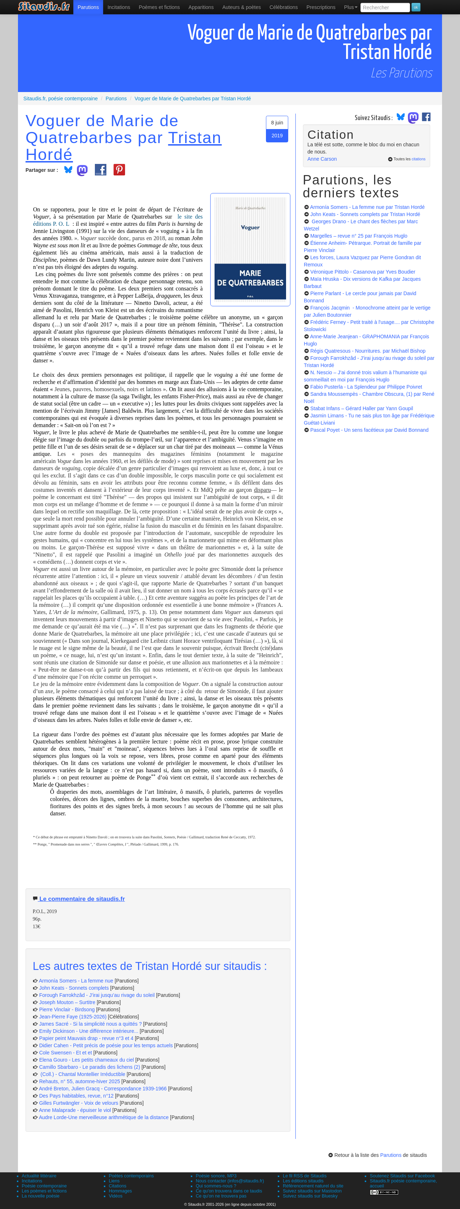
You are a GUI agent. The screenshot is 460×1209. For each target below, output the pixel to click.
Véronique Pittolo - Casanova (362, 272)
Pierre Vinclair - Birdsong (67, 1009)
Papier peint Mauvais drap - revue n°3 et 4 (86, 1038)
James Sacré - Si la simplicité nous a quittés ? (90, 1024)
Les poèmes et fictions (44, 1191)
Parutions (88, 7)
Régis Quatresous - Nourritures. (368, 351)
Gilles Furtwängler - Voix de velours (78, 1103)
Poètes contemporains (131, 1175)
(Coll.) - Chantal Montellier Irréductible (82, 1074)
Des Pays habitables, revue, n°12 (76, 1096)
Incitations (32, 1180)
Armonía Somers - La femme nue (76, 981)
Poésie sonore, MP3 (216, 1175)
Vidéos (116, 1196)
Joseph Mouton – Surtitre (67, 1002)
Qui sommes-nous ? (216, 1186)
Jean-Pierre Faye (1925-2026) (73, 1017)
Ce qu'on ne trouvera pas (221, 1196)
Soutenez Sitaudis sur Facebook (402, 1175)
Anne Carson (322, 159)
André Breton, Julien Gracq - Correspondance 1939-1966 (103, 1088)
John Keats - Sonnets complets (74, 988)
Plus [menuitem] (351, 7)
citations (418, 159)
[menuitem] (88, 7)
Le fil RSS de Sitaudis (305, 1175)
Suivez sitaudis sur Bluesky (310, 1196)
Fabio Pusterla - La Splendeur (366, 387)
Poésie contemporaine (44, 1186)
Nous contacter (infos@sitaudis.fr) (230, 1180)
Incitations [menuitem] (118, 7)
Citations (117, 1186)
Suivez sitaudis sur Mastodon (312, 1191)
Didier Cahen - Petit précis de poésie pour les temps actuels (106, 1045)
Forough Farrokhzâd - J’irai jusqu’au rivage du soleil (97, 995)
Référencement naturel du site (313, 1186)
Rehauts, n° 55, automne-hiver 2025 (79, 1081)
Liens (114, 1180)
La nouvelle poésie (41, 1196)
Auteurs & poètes (241, 7)
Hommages (120, 1191)
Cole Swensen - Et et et (65, 1052)
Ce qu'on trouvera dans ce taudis (229, 1191)
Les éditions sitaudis (303, 1180)
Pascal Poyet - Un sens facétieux (369, 430)
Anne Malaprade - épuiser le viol (75, 1110)
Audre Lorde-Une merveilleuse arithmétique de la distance (104, 1117)
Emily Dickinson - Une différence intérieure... (88, 1031)
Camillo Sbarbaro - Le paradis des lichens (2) (89, 1067)
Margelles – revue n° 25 (358, 236)
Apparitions (201, 7)
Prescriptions (321, 7)
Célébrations (284, 7)
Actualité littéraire (39, 1175)
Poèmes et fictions (159, 7)
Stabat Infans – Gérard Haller (361, 408)
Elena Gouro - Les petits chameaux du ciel (86, 1060)
